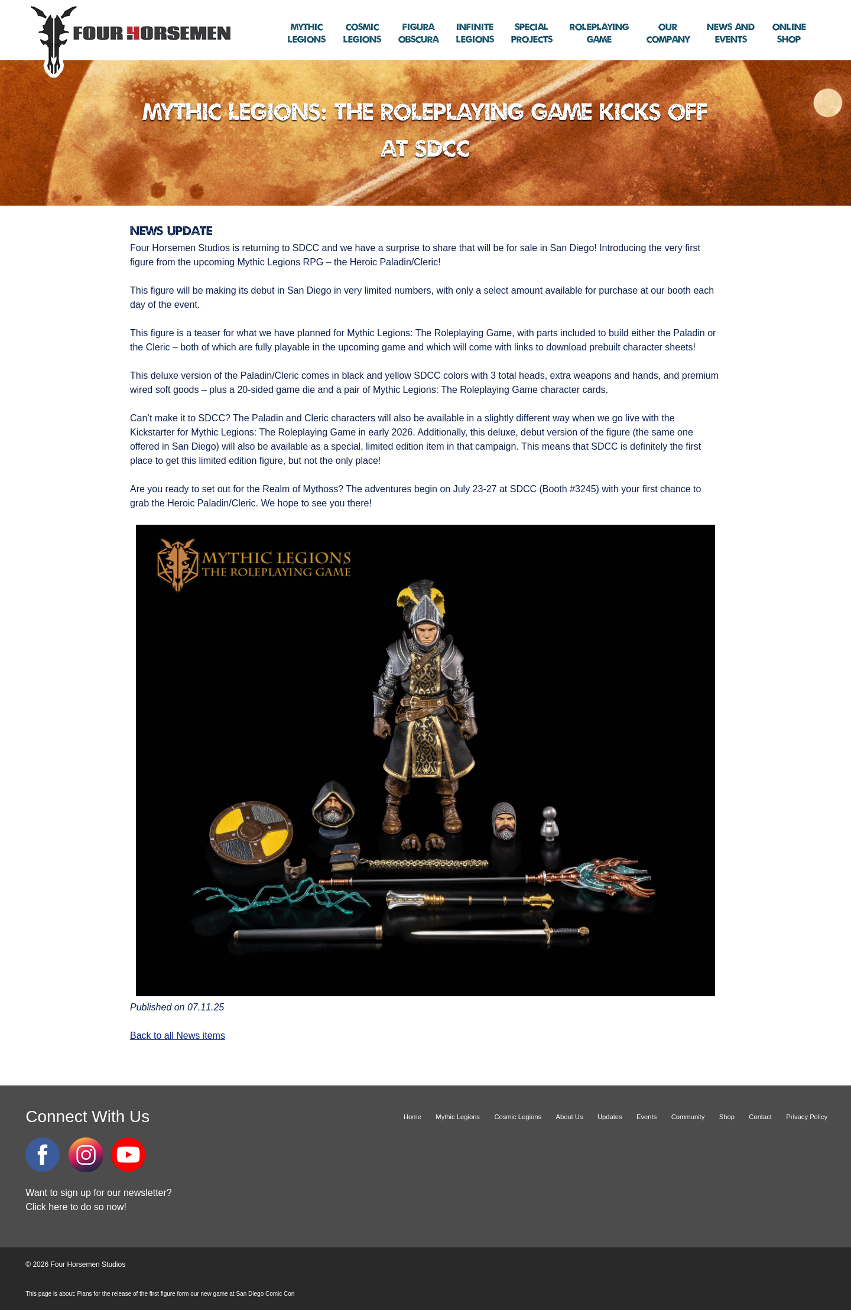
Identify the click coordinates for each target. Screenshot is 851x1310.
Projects (532, 33)
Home (412, 1116)
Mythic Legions (458, 1116)
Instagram (86, 1154)
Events (731, 33)
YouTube (128, 1154)
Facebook (42, 1154)
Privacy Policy (806, 1116)
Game (599, 33)
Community (688, 1116)
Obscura (418, 33)
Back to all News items (177, 1036)
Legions (307, 33)
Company (668, 33)
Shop (789, 33)
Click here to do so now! (75, 1207)
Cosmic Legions (517, 1116)
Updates (609, 1116)
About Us (569, 1116)
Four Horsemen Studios (128, 40)
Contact (760, 1116)
